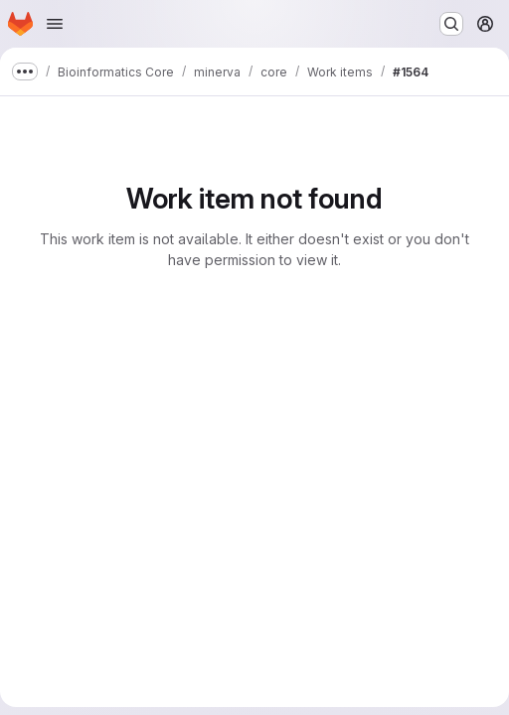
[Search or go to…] (451, 24)
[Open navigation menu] (55, 24)
